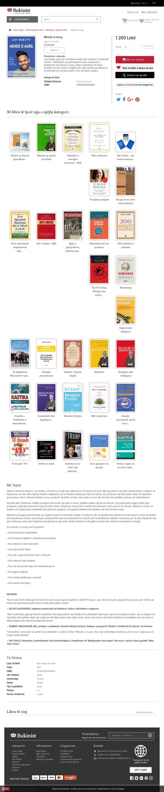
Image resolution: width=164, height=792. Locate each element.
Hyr (154, 3)
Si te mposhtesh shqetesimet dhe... (20, 247)
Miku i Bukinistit (149, 12)
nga (46, 41)
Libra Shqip (17, 751)
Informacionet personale (71, 759)
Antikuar (16, 768)
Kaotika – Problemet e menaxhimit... (20, 420)
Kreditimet (65, 754)
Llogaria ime (67, 746)
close (5, 789)
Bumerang (125, 287)
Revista (15, 762)
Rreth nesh (132, 12)
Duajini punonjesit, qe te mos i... (125, 420)
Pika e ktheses (99, 155)
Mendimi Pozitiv (73, 416)
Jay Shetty (53, 41)
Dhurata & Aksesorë (21, 765)
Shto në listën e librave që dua (137, 68)
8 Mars (15, 770)
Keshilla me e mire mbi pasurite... (72, 467)
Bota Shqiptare (84, 81)
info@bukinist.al (124, 758)
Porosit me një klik (137, 75)
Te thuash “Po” (20, 464)
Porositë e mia (66, 751)
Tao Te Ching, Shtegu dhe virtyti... (99, 291)
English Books (18, 754)
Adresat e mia (66, 757)
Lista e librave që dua (69, 762)
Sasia (118, 47)
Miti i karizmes (99, 416)
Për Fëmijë (17, 759)
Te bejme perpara (99, 199)
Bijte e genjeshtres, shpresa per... (73, 247)
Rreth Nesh (41, 751)
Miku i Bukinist (42, 754)
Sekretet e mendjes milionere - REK (73, 159)
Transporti (40, 757)
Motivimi (99, 372)
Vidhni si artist (46, 464)
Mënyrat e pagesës (44, 759)
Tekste (15, 757)
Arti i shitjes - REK (46, 243)
